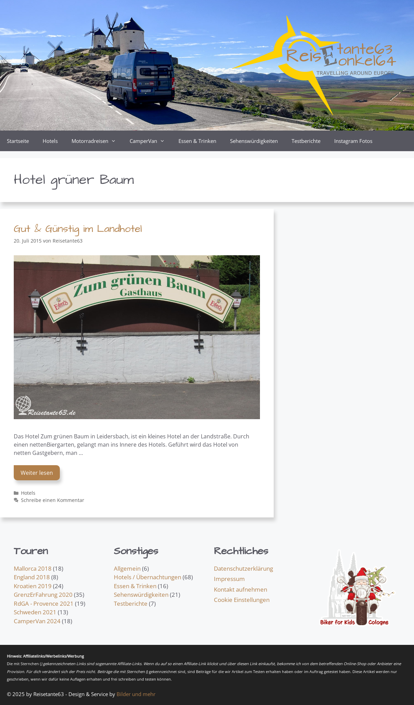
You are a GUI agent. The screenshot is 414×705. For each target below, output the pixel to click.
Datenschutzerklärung (243, 568)
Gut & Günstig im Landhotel (78, 229)
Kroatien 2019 (33, 586)
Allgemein (127, 568)
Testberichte (306, 140)
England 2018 (32, 577)
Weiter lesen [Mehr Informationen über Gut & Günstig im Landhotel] (37, 473)
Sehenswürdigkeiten (254, 140)
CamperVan (151, 141)
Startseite (18, 140)
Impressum (229, 579)
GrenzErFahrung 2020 (43, 594)
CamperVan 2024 (37, 621)
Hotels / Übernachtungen (147, 577)
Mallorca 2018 (33, 568)
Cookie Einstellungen (242, 600)
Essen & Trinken (197, 140)
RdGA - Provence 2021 (44, 603)
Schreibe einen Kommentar (52, 500)
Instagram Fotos (353, 140)
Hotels (50, 140)
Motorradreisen (97, 141)
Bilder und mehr (136, 694)
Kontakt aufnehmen (240, 589)
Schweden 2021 (35, 612)
